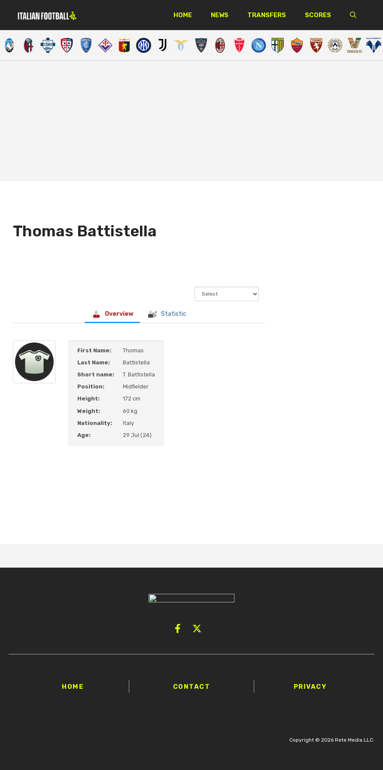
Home (182, 15)
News (219, 15)
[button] (353, 15)
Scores (318, 15)
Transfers (266, 15)
